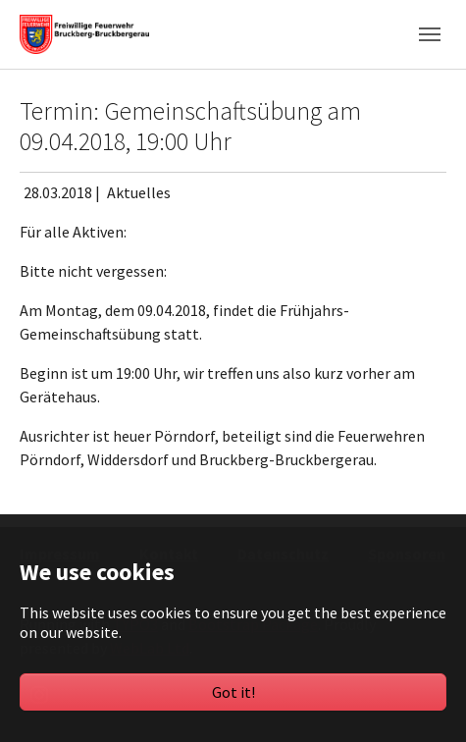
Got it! (233, 692)
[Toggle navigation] (429, 34)
